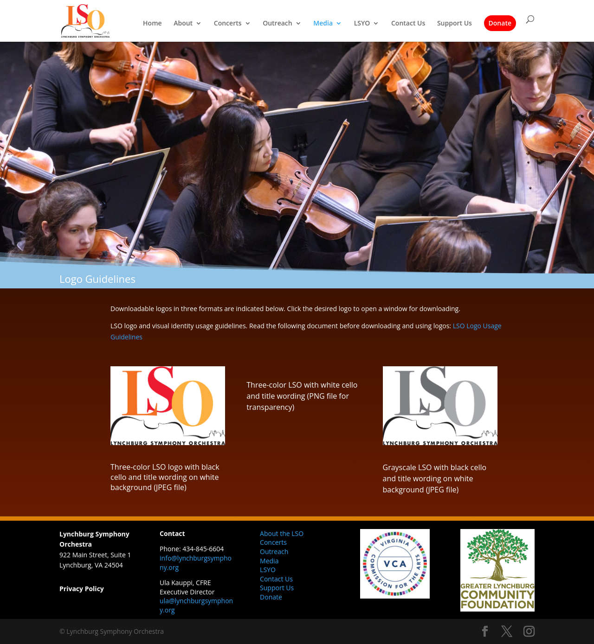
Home (152, 23)
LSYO (362, 23)
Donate (500, 23)
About (183, 23)
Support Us (454, 23)
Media (323, 23)
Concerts (228, 23)
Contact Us (408, 23)
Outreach (277, 23)
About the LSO (281, 533)
